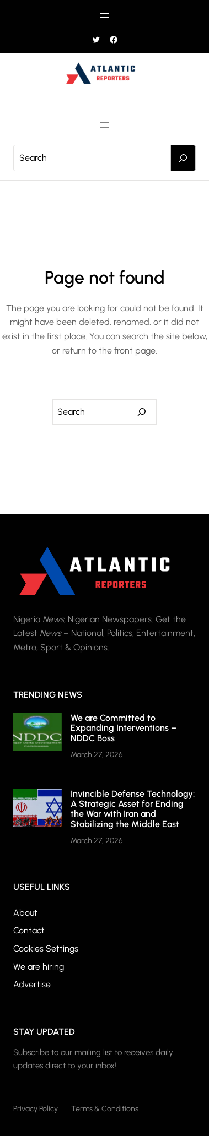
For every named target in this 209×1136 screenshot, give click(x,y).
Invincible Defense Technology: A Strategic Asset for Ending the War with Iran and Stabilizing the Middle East (133, 809)
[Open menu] (104, 15)
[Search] (183, 158)
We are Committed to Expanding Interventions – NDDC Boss (123, 728)
